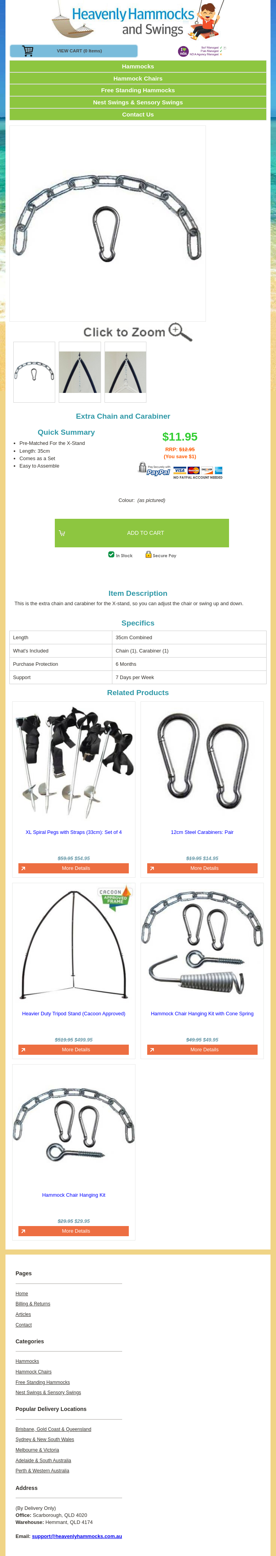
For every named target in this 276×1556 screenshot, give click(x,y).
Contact (24, 1325)
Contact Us (138, 114)
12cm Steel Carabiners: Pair (202, 832)
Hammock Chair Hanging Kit (73, 1195)
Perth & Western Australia (42, 1471)
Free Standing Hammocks (138, 90)
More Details (76, 868)
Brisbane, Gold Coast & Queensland (53, 1429)
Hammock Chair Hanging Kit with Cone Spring (202, 1013)
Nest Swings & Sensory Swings (138, 102)
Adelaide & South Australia (43, 1460)
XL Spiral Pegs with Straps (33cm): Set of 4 (74, 832)
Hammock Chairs (138, 78)
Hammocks (138, 66)
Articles (23, 1314)
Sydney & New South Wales (45, 1439)
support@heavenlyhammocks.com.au (77, 1536)
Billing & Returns (33, 1304)
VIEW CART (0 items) (79, 50)
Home (22, 1293)
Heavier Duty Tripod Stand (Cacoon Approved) (73, 1013)
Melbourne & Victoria (37, 1450)
